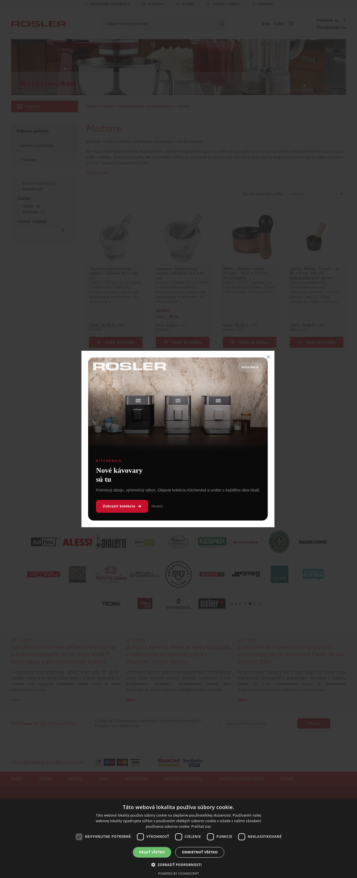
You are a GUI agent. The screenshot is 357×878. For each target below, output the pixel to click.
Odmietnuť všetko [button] (200, 852)
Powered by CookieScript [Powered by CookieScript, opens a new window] (178, 873)
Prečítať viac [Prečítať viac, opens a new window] (201, 826)
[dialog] (178, 838)
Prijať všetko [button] (152, 852)
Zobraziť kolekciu (122, 506)
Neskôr (157, 506)
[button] (178, 864)
